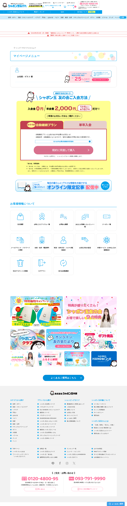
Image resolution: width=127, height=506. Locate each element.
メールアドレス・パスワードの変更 (20, 237)
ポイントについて (72, 404)
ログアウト (42, 259)
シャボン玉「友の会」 (46, 443)
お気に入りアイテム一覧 (42, 211)
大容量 (98, 16)
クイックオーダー (76, 4)
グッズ (111, 16)
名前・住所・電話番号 (42, 235)
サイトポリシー (98, 401)
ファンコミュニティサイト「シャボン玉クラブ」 (21, 444)
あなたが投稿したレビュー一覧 (85, 213)
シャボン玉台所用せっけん (48, 421)
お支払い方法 (71, 401)
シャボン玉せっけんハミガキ (48, 409)
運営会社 (96, 404)
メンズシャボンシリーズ (47, 415)
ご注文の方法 (71, 395)
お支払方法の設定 (85, 235)
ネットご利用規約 (99, 398)
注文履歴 (20, 211)
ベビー (57, 16)
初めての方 (64, 4)
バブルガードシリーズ (46, 395)
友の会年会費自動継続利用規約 (63, 128)
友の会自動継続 (63, 259)
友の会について (103, 12)
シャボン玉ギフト (72, 445)
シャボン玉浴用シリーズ (47, 392)
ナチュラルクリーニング (81, 16)
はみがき (50, 16)
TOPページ (16, 437)
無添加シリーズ (44, 401)
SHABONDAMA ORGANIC (48, 406)
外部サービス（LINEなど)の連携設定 (106, 237)
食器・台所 (68, 16)
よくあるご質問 (71, 406)
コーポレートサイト (100, 392)
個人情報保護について (73, 409)
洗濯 (62, 16)
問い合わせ (88, 4)
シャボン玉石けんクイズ (47, 440)
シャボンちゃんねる (19, 440)
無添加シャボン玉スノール (48, 418)
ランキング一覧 (71, 437)
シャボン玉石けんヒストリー (103, 419)
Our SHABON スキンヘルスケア (50, 398)
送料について (71, 398)
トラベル (104, 16)
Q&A (76, 12)
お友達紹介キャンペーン (101, 445)
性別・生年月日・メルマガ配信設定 (63, 237)
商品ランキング (50, 12)
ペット (117, 16)
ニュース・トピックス (73, 440)
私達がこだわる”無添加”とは (102, 416)
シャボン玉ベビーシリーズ (48, 412)
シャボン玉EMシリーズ (47, 426)
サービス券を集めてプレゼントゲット (105, 443)
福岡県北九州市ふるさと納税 (48, 445)
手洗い (44, 16)
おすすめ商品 (98, 437)
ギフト (92, 16)
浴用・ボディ (12, 16)
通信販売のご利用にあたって (76, 392)
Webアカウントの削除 (20, 259)
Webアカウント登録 (100, 440)
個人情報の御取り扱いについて (103, 395)
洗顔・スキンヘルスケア (25, 16)
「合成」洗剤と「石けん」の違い (104, 413)
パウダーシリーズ (45, 404)
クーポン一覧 (106, 211)
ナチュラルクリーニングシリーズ (50, 424)
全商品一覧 (43, 437)
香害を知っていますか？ (101, 422)
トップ (18, 34)
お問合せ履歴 (63, 211)
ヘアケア (37, 16)
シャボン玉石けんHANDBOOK (76, 443)
